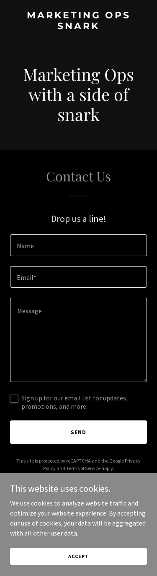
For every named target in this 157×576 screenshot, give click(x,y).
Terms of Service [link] (83, 468)
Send (78, 432)
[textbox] (78, 245)
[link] (78, 27)
